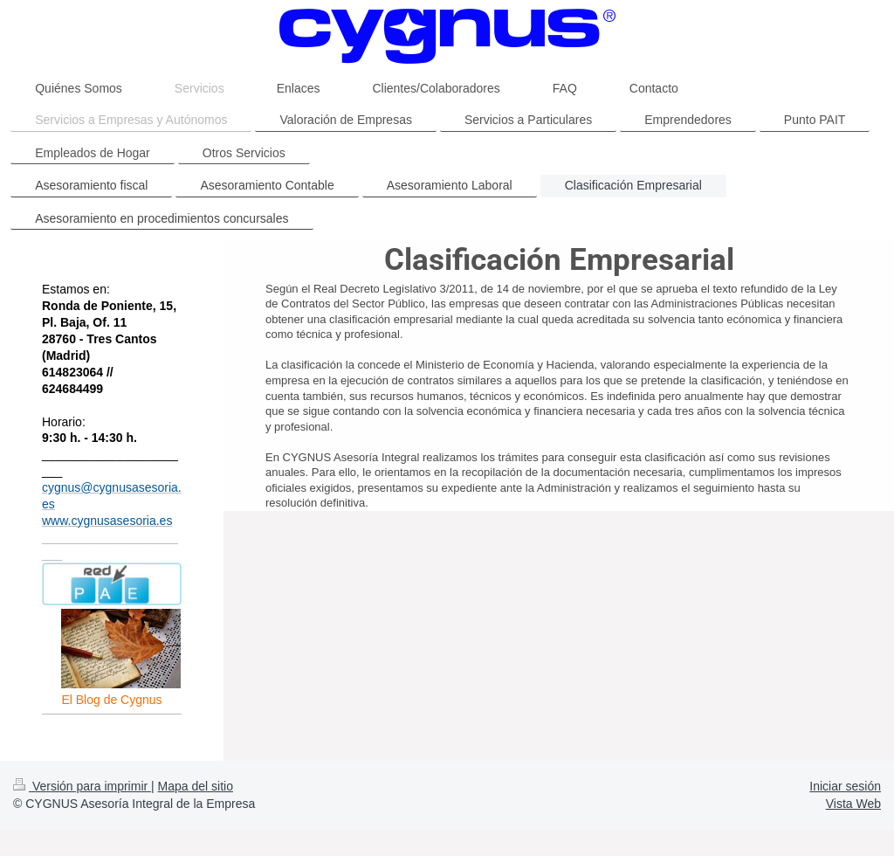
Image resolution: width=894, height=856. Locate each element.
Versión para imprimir (82, 786)
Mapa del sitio (195, 786)
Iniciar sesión (845, 786)
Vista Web (853, 804)
